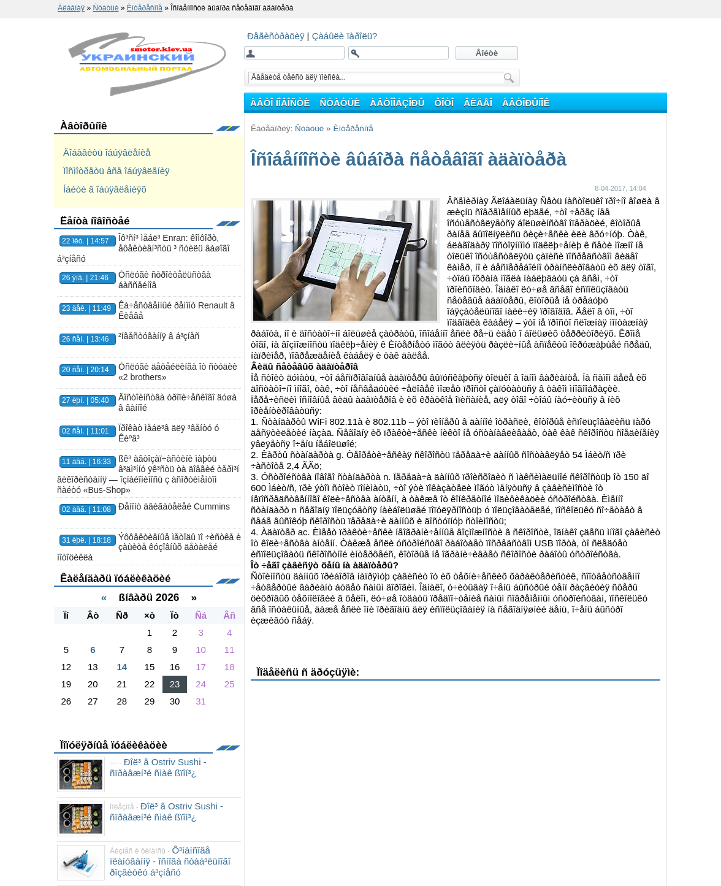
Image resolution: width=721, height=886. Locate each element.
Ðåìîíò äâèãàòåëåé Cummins (174, 506)
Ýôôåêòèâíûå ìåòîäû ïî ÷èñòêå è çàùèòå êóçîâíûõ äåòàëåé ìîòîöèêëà (149, 547)
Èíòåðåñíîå (353, 128)
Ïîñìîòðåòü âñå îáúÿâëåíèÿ (116, 171)
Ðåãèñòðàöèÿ (277, 36)
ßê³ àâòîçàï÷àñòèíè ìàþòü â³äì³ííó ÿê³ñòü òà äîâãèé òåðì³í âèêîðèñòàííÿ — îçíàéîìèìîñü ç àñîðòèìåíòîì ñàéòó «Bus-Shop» (148, 474)
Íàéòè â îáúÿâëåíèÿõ (105, 189)
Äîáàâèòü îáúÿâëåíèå (107, 152)
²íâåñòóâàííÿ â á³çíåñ (158, 336)
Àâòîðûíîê (83, 126)
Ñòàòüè (309, 128)
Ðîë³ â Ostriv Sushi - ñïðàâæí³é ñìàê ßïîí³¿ (158, 767)
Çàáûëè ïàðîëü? (345, 36)
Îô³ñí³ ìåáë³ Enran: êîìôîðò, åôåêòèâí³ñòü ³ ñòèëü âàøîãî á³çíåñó (143, 248)
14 (122, 667)
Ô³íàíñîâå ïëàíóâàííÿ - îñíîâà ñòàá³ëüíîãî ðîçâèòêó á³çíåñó (170, 861)
